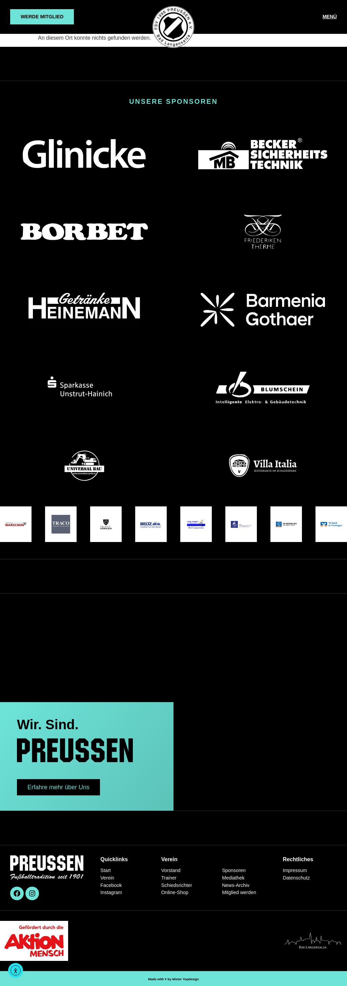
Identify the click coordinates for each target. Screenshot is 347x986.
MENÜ (330, 16)
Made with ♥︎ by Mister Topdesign (173, 979)
